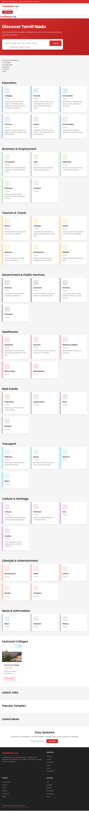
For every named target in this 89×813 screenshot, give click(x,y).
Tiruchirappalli (8, 668)
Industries (66, 162)
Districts (8, 288)
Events (65, 573)
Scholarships (68, 124)
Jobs (16, 47)
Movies (8, 593)
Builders (8, 426)
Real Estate (50, 791)
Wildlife (65, 252)
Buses (36, 457)
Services (66, 288)
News (7, 624)
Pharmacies (10, 371)
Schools (36, 96)
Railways (8, 457)
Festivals (37, 512)
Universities (67, 96)
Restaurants (10, 573)
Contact (10, 807)
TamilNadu (10, 6)
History (65, 624)
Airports (66, 457)
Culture (8, 512)
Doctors (36, 345)
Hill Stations (38, 252)
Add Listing (7, 12)
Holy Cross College (11, 665)
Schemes (37, 288)
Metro (7, 481)
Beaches (8, 252)
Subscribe (52, 741)
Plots (64, 402)
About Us (4, 807)
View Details (9, 679)
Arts (64, 512)
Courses (8, 124)
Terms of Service (25, 807)
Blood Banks (38, 371)
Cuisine (8, 536)
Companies (10, 162)
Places (7, 226)
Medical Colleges (70, 345)
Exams (36, 124)
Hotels (65, 226)
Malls (35, 573)
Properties (9, 402)
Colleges (12, 47)
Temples (21, 47)
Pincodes (9, 314)
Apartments (38, 402)
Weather (37, 624)
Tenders (37, 188)
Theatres (37, 593)
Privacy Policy (16, 807)
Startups (8, 188)
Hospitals (27, 47)
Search (56, 43)
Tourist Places (6, 782)
